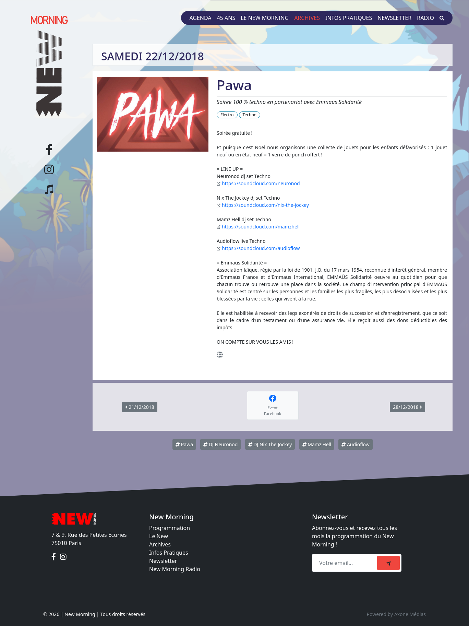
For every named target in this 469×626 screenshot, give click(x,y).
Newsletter (394, 18)
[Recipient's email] (345, 563)
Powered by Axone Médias (396, 614)
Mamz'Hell (317, 444)
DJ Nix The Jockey (270, 444)
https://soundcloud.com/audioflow (261, 248)
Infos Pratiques (168, 552)
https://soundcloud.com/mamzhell (261, 226)
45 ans (226, 18)
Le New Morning (265, 18)
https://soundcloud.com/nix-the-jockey (265, 205)
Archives (307, 18)
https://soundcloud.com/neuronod (261, 183)
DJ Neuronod (220, 444)
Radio (425, 18)
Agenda (200, 18)
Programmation (169, 528)
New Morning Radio (174, 569)
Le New (158, 536)
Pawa (184, 444)
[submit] (388, 563)
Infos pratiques (348, 18)
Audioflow (355, 444)
